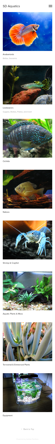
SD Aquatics (11, 6)
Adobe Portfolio (32, 439)
